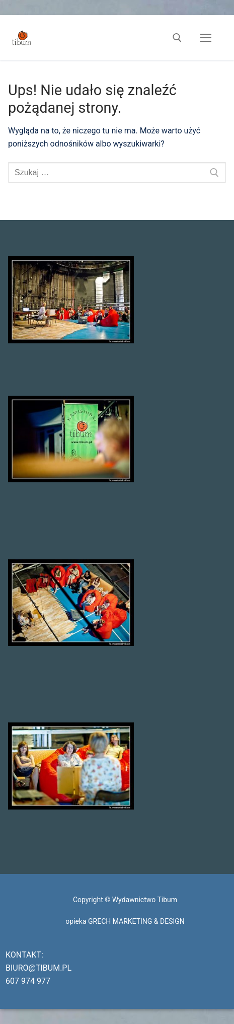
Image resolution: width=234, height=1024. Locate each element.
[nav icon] (206, 37)
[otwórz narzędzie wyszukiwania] (177, 37)
